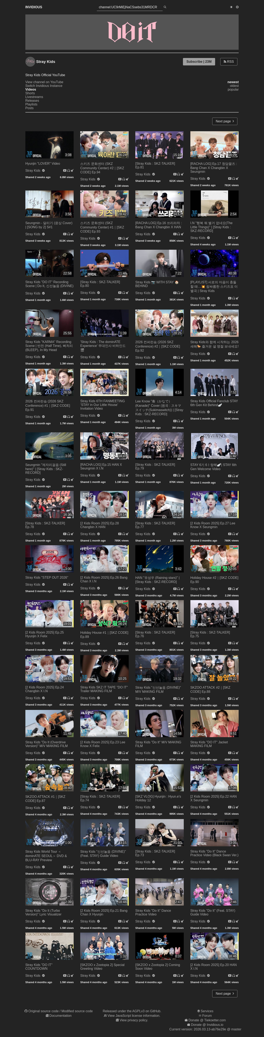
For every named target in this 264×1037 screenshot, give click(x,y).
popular (233, 89)
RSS (229, 61)
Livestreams (34, 97)
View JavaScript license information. (133, 1015)
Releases (32, 100)
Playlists (31, 104)
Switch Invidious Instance (43, 86)
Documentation (60, 1015)
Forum (207, 1015)
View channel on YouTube (44, 82)
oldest (234, 86)
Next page (225, 121)
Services (207, 1011)
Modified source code (77, 1011)
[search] (165, 7)
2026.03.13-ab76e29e (210, 1029)
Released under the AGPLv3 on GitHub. (132, 1011)
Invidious (33, 7)
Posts (29, 108)
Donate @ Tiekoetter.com (207, 1020)
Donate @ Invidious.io (207, 1024)
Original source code (43, 1011)
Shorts (30, 93)
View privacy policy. (134, 1020)
